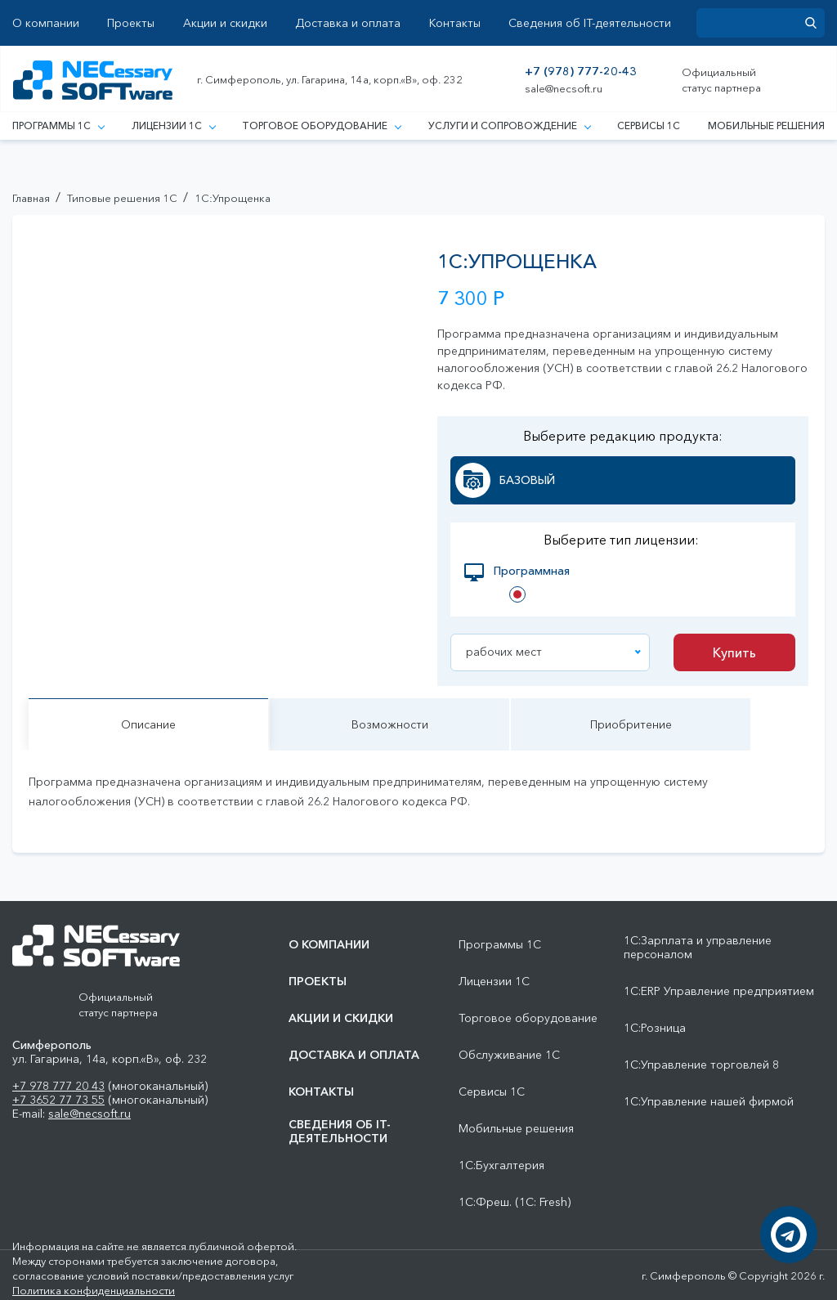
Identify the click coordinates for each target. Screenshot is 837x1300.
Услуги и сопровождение (509, 125)
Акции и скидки (225, 23)
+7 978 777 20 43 (58, 1085)
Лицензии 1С (173, 125)
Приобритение (631, 725)
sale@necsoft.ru (563, 89)
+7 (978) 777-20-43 (581, 71)
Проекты (130, 23)
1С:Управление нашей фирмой (709, 1102)
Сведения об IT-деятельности (589, 23)
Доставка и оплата (348, 23)
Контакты (455, 23)
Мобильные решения (766, 125)
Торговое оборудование (321, 125)
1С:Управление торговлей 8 (701, 1065)
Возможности (389, 725)
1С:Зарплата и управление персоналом (698, 948)
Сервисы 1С (648, 125)
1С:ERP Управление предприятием (719, 991)
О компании (45, 23)
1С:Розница (655, 1028)
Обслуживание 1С (509, 1055)
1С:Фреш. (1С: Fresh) (515, 1202)
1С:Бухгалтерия (501, 1165)
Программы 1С (58, 125)
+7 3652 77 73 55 (58, 1099)
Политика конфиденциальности (93, 1290)
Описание (148, 725)
